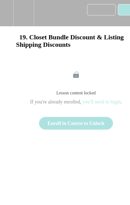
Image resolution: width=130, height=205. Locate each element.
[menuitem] (23, 13)
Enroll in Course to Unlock (76, 123)
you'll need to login (101, 102)
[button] (6, 13)
